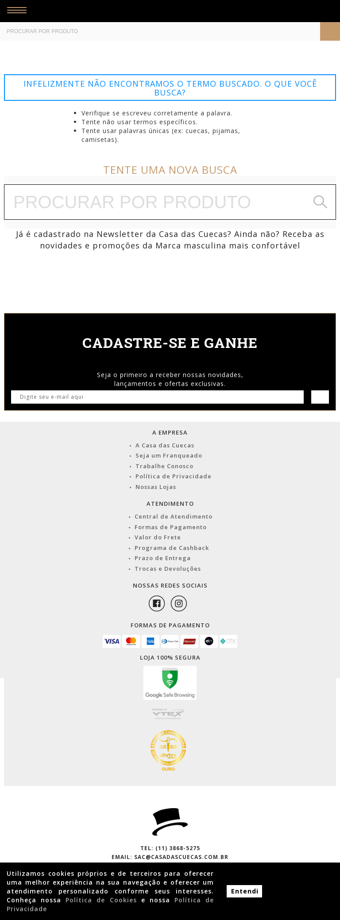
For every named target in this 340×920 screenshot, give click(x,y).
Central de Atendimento (173, 516)
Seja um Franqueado (168, 455)
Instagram (179, 603)
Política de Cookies (101, 900)
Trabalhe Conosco (164, 466)
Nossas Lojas (155, 487)
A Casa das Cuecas (164, 445)
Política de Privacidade (173, 476)
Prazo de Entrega (163, 558)
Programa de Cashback (172, 548)
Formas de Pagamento (171, 527)
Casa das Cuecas (155, 11)
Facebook (157, 603)
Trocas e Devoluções (168, 569)
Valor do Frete (158, 537)
